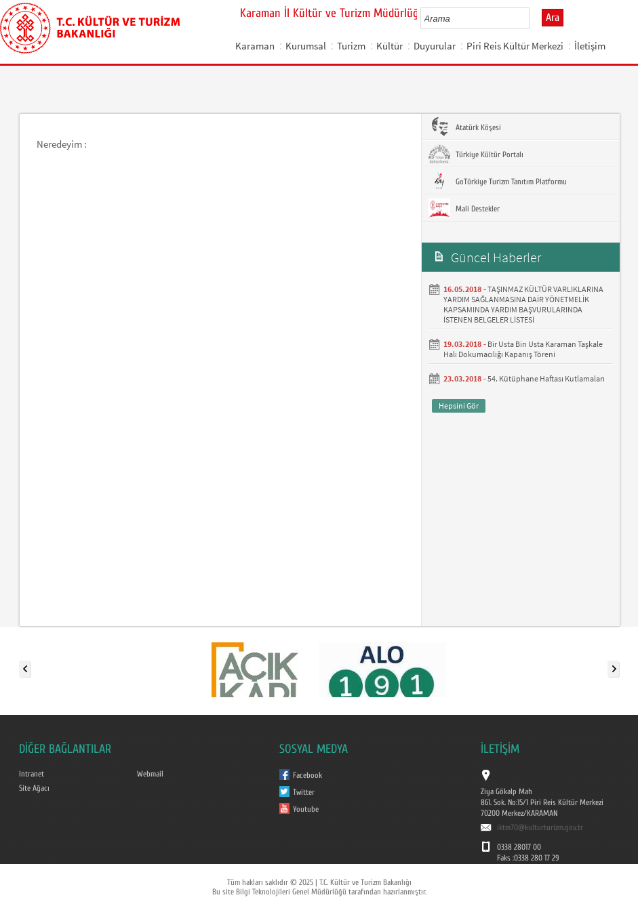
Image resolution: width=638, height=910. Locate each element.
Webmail (150, 774)
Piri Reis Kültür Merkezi (514, 45)
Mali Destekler (464, 208)
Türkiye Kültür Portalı (475, 153)
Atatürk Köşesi (464, 126)
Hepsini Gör (459, 405)
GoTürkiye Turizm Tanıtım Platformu (497, 180)
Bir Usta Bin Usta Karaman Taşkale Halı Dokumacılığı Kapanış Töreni (523, 349)
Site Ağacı (34, 788)
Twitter (304, 792)
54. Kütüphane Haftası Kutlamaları (546, 378)
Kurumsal (305, 45)
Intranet (31, 774)
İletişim (589, 45)
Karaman (255, 45)
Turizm (351, 45)
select (533, 18)
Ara (552, 18)
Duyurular (435, 45)
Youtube (306, 809)
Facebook (307, 775)
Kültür (389, 45)
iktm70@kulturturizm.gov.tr (540, 827)
